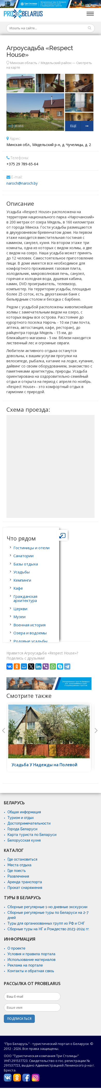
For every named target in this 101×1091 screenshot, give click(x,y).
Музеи (19, 616)
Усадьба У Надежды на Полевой (44, 765)
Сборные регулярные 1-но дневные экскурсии (47, 907)
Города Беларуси (22, 829)
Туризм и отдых (20, 818)
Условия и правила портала (31, 954)
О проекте (16, 948)
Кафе (18, 588)
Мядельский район (56, 63)
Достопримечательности (28, 823)
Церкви (20, 608)
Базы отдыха (25, 563)
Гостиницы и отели (31, 547)
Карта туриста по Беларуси (31, 835)
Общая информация (24, 812)
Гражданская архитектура (25, 598)
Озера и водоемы (30, 632)
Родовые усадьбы (30, 641)
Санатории (23, 555)
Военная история (29, 624)
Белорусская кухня (24, 840)
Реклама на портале (25, 965)
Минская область (23, 63)
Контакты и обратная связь (30, 971)
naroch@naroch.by (22, 183)
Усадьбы (21, 571)
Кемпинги (22, 580)
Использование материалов (31, 960)
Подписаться (19, 1018)
